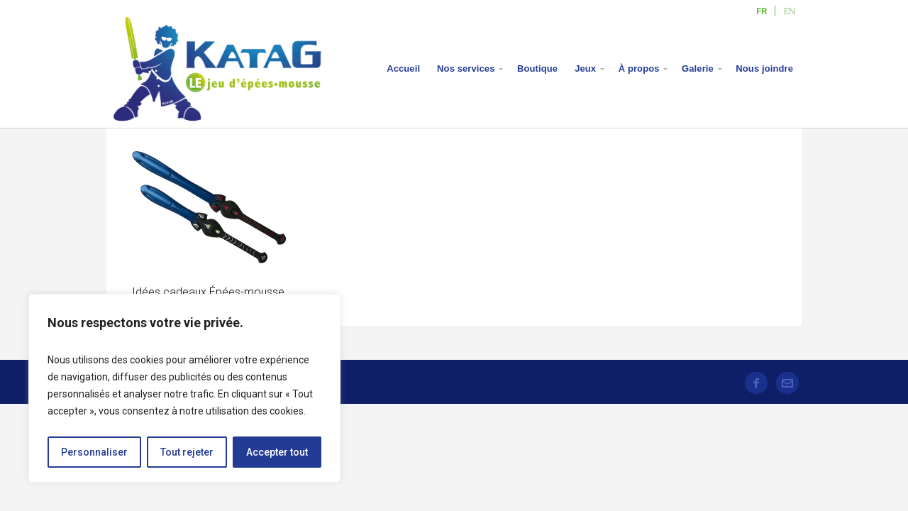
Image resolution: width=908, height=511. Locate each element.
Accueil (403, 68)
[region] (184, 388)
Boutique (537, 68)
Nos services (465, 68)
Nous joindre (764, 68)
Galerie (698, 68)
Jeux (585, 68)
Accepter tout (277, 452)
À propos (639, 68)
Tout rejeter (187, 452)
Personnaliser (94, 452)
